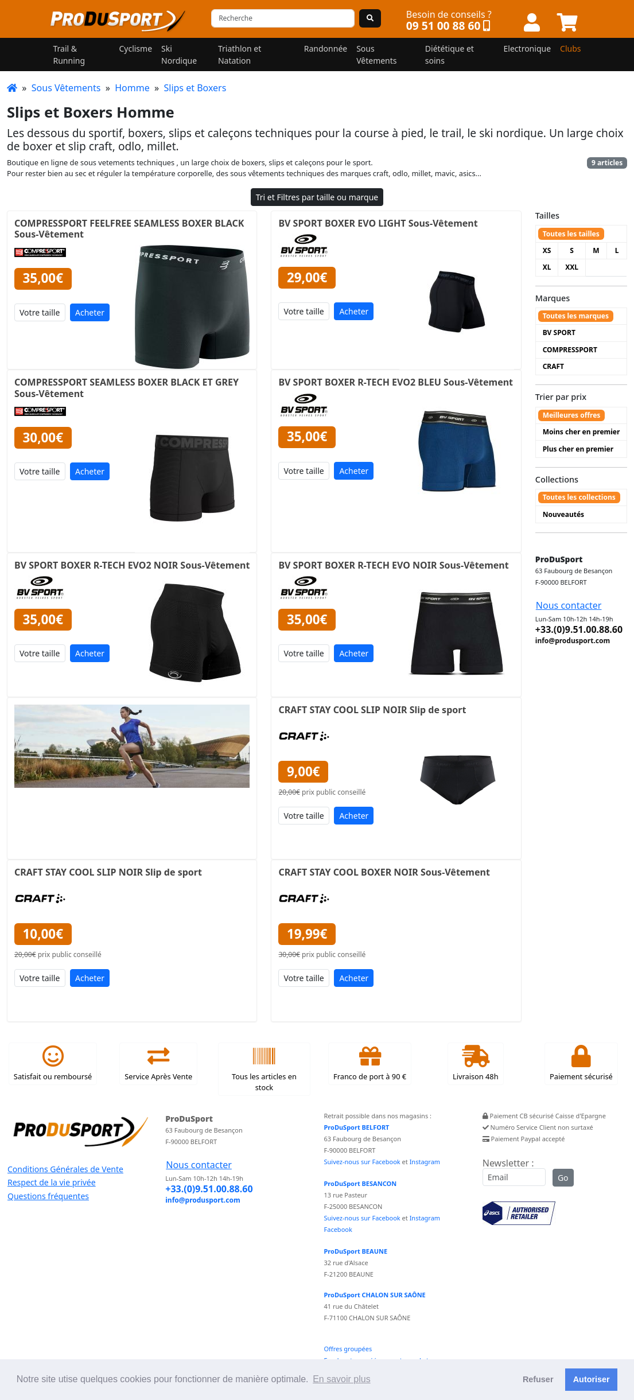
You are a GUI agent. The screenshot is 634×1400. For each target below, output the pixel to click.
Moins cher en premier (581, 432)
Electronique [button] (527, 48)
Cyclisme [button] (135, 48)
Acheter (89, 312)
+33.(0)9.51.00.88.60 (579, 629)
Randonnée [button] (325, 48)
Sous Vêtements (66, 87)
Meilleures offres (572, 415)
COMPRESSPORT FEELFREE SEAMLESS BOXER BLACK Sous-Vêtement (129, 228)
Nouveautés (563, 514)
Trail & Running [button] (69, 54)
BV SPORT (559, 332)
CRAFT (553, 366)
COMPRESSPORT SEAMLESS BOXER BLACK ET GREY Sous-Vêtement (126, 387)
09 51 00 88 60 (443, 25)
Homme (132, 87)
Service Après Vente (158, 1063)
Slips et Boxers (195, 87)
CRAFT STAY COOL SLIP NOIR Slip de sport (372, 709)
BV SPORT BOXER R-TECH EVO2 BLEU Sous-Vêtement (395, 382)
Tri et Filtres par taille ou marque (317, 197)
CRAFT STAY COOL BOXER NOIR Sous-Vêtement (383, 872)
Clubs (570, 48)
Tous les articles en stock (264, 1068)
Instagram (425, 1161)
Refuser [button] (538, 1379)
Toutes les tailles (571, 234)
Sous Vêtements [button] (376, 54)
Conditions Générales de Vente (65, 1169)
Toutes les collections (579, 497)
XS (547, 250)
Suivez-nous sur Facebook (362, 1161)
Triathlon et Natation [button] (239, 54)
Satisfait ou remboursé (53, 1063)
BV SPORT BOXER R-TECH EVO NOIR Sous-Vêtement (393, 565)
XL (547, 267)
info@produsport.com (572, 640)
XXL (571, 267)
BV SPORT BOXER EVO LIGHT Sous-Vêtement (377, 223)
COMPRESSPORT (570, 350)
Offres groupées (348, 1348)
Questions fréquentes (48, 1196)
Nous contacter (569, 605)
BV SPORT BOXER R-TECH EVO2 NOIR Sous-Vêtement (132, 565)
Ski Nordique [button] (179, 54)
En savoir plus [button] (342, 1379)
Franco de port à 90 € (369, 1063)
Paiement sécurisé (581, 1063)
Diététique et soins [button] (449, 54)
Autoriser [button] (591, 1379)
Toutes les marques (576, 316)
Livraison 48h (476, 1063)
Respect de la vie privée (51, 1182)
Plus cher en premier (578, 449)
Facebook (338, 1229)
